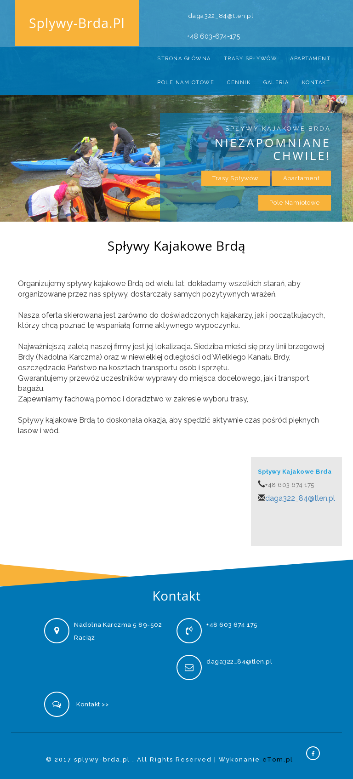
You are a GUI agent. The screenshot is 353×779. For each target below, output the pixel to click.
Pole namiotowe (185, 79)
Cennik (239, 79)
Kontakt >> (92, 701)
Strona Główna (184, 55)
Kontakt (316, 79)
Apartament (310, 55)
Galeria (276, 79)
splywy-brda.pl (76, 24)
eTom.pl (277, 757)
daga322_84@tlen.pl (221, 10)
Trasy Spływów (251, 55)
